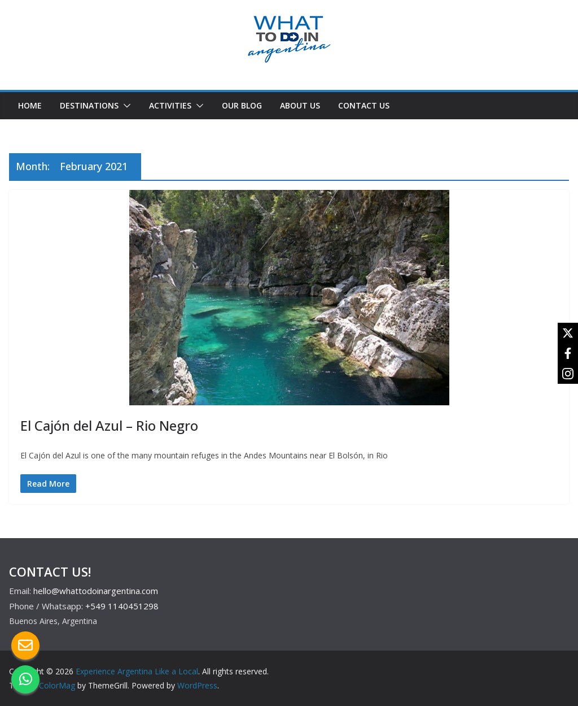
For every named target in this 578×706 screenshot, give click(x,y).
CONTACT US (363, 105)
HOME (30, 105)
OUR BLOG (242, 105)
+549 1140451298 (122, 606)
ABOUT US (300, 105)
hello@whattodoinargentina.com (95, 590)
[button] (125, 106)
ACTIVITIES (170, 105)
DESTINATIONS (89, 105)
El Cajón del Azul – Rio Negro (109, 425)
